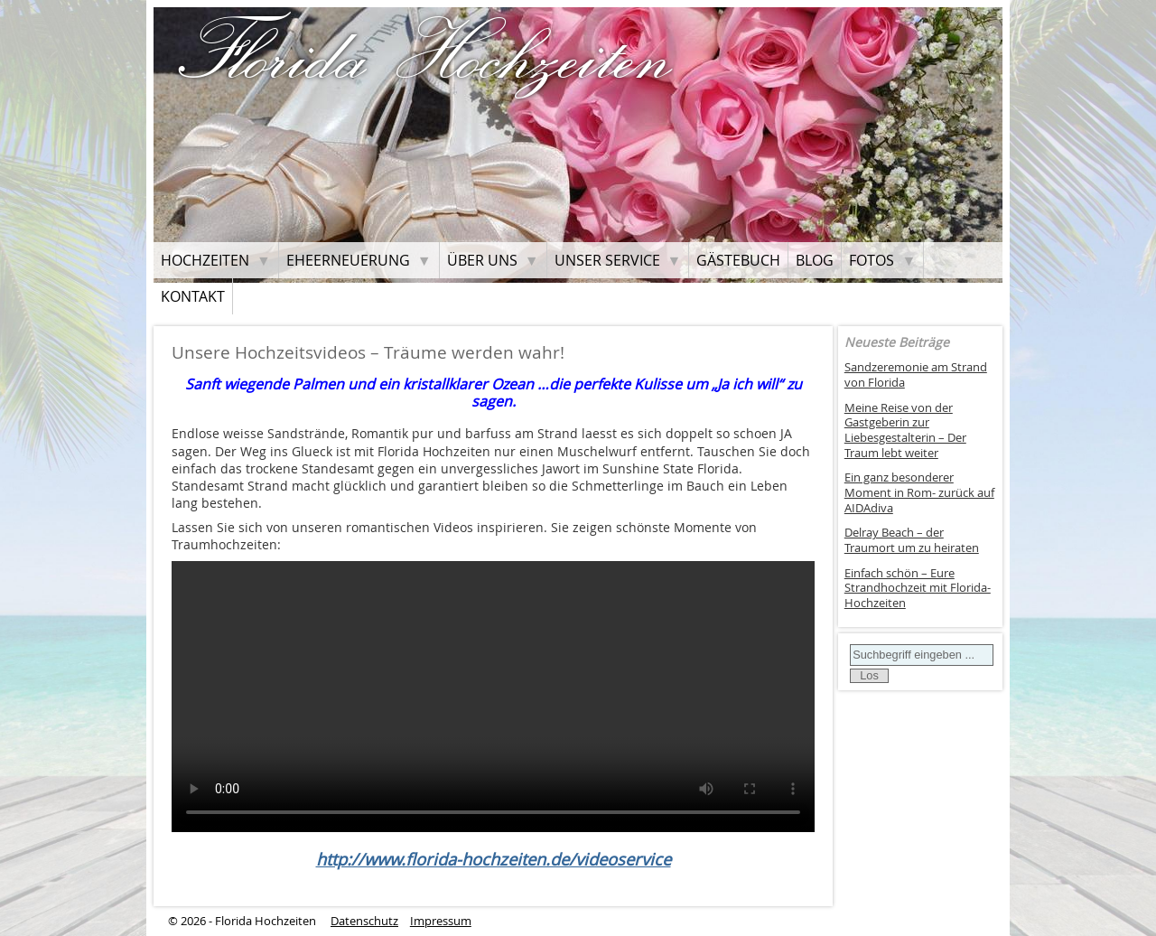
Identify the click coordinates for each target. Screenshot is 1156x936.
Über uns (482, 260)
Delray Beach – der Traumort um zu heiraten (911, 540)
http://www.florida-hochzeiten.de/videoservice (493, 859)
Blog (815, 260)
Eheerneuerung (348, 260)
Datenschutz (364, 921)
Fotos (871, 260)
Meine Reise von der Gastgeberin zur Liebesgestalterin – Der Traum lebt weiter (905, 430)
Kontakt (193, 296)
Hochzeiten (205, 260)
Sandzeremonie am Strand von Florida (915, 375)
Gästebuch (738, 260)
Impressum (440, 921)
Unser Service (607, 260)
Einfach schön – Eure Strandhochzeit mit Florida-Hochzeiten (917, 588)
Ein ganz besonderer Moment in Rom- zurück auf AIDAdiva (919, 492)
